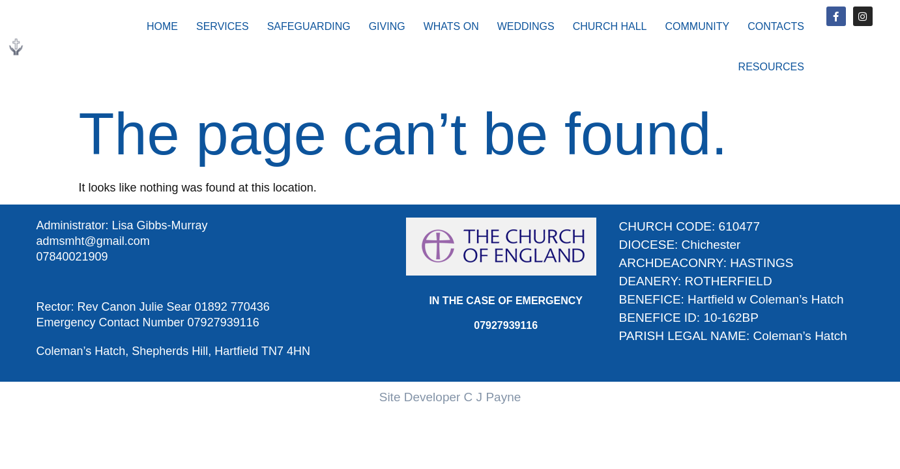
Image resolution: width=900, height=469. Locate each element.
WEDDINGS (526, 26)
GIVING (387, 26)
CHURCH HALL (610, 26)
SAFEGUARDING (309, 26)
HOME (162, 26)
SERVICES (222, 26)
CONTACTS (776, 26)
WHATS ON (451, 26)
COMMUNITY (697, 26)
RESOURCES (771, 66)
